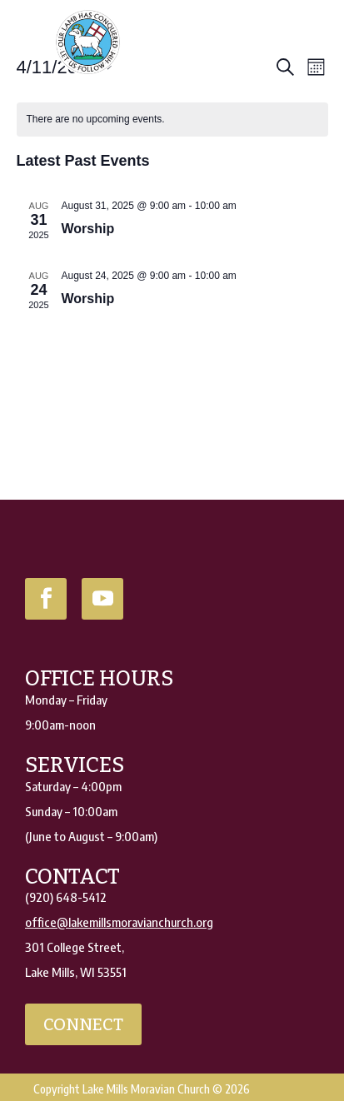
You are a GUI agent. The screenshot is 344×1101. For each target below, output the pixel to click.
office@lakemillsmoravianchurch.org (119, 921)
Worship (88, 229)
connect (83, 1024)
